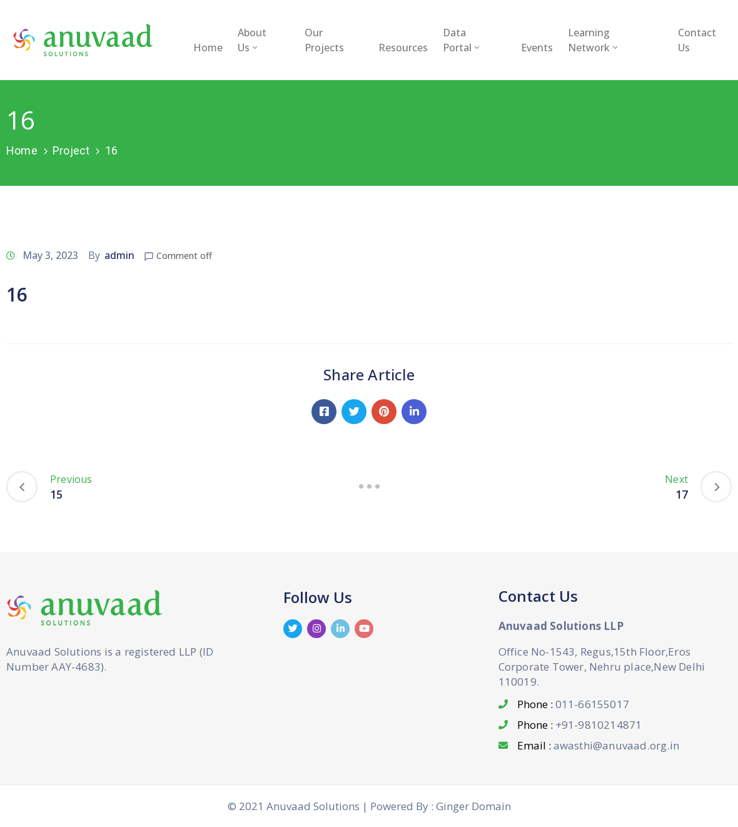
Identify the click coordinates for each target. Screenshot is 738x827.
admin (119, 255)
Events (537, 47)
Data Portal (462, 40)
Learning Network (594, 40)
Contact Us (697, 40)
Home (208, 47)
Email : (598, 745)
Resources (403, 47)
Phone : (573, 704)
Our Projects (324, 40)
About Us (252, 40)
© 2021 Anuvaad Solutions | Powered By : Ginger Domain (369, 806)
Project (71, 150)
